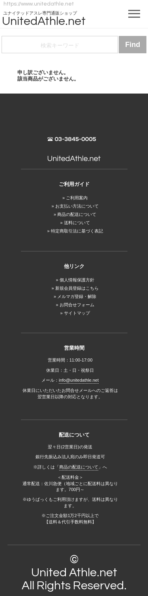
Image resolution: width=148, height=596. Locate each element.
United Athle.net (74, 572)
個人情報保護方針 (77, 279)
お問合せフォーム (77, 304)
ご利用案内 (77, 197)
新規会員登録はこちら (77, 288)
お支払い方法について (77, 206)
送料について (77, 222)
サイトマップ (77, 313)
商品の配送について (76, 214)
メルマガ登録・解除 (76, 296)
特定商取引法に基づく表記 (77, 231)
